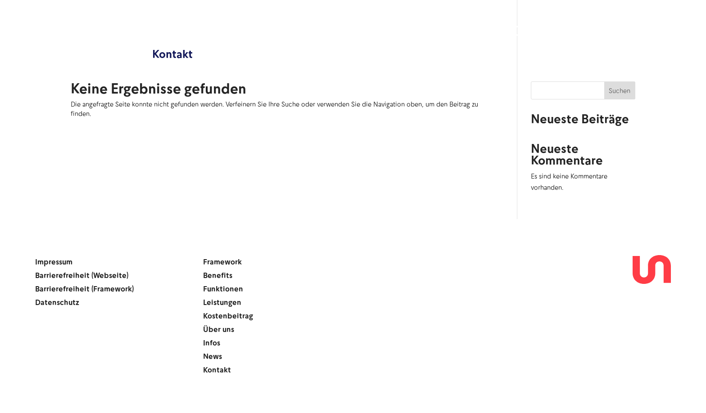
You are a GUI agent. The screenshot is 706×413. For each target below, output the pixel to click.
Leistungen (378, 31)
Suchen (619, 90)
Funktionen (304, 31)
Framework (168, 31)
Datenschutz (57, 303)
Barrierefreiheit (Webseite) (81, 276)
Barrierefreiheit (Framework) (84, 289)
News (634, 31)
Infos (589, 31)
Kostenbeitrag (460, 31)
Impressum (53, 262)
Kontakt (172, 53)
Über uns (536, 31)
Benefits (236, 31)
